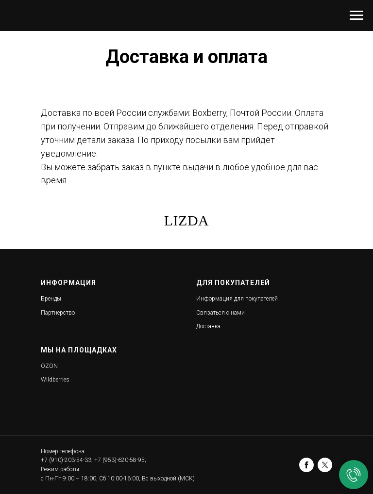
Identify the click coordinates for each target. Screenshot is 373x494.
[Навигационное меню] (356, 15)
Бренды (51, 298)
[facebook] (306, 465)
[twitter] (325, 465)
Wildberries (55, 379)
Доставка (208, 326)
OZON (49, 366)
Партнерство (58, 312)
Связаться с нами (220, 312)
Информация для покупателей (237, 298)
